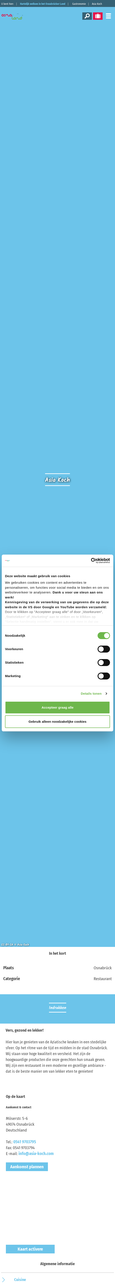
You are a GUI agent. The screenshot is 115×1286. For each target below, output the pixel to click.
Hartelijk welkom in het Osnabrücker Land (42, 3)
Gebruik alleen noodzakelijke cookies (57, 721)
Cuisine (20, 1279)
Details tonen (91, 693)
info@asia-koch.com (36, 1153)
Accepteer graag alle (58, 707)
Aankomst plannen (27, 1166)
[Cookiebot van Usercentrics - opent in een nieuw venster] (91, 560)
